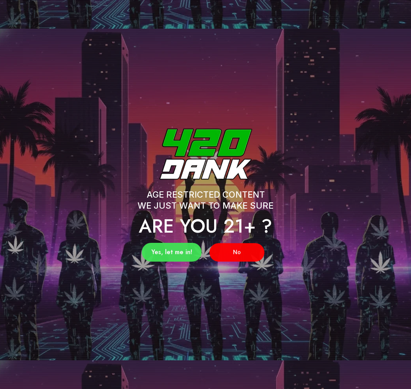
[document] (205, 194)
